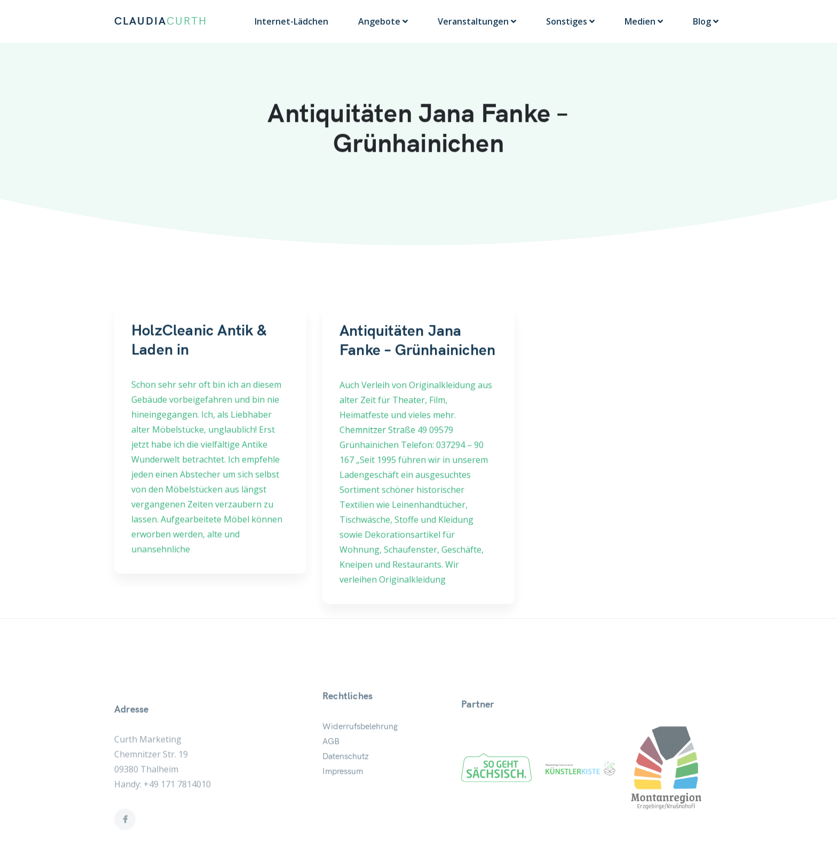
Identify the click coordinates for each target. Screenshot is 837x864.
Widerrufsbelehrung (360, 742)
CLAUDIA (160, 21)
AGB (330, 757)
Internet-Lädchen (291, 21)
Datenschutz (345, 772)
